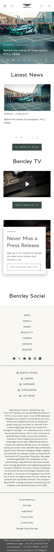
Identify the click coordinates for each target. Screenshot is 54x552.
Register (27, 350)
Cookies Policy (27, 523)
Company (27, 338)
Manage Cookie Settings (27, 529)
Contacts (27, 344)
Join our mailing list (23, 267)
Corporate (27, 384)
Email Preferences (27, 500)
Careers (27, 379)
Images (27, 327)
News (27, 315)
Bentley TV (27, 333)
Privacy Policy (27, 517)
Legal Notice (27, 511)
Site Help (27, 506)
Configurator (27, 390)
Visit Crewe (27, 396)
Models (27, 321)
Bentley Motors (27, 373)
